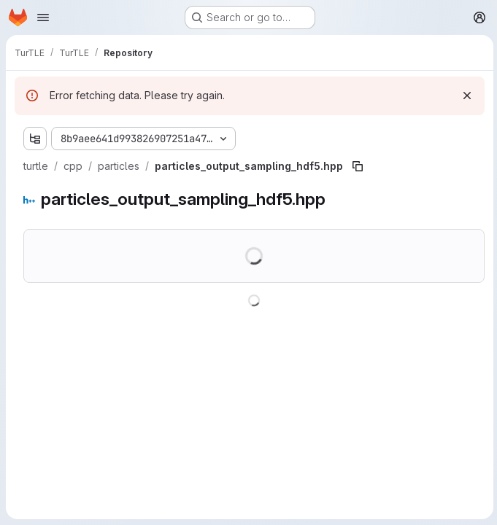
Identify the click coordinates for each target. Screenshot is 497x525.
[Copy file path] (357, 166)
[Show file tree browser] (35, 138)
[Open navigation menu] (43, 17)
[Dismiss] (465, 95)
